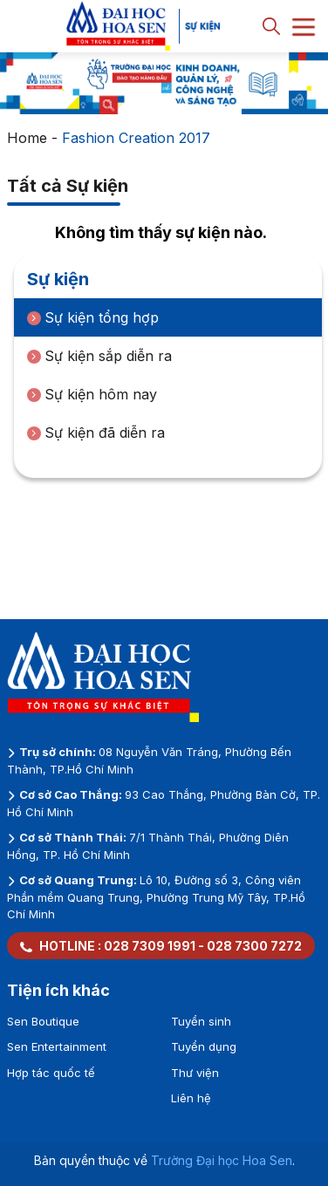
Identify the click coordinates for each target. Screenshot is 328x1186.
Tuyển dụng (203, 1046)
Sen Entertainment (56, 1046)
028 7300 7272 (254, 945)
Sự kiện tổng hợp (93, 317)
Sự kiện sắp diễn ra (99, 356)
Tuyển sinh (201, 1021)
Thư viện (195, 1073)
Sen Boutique (43, 1021)
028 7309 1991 (149, 945)
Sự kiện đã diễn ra (96, 432)
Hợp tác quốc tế (51, 1073)
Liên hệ (191, 1098)
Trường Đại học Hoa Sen (221, 1160)
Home (27, 138)
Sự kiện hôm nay (92, 394)
